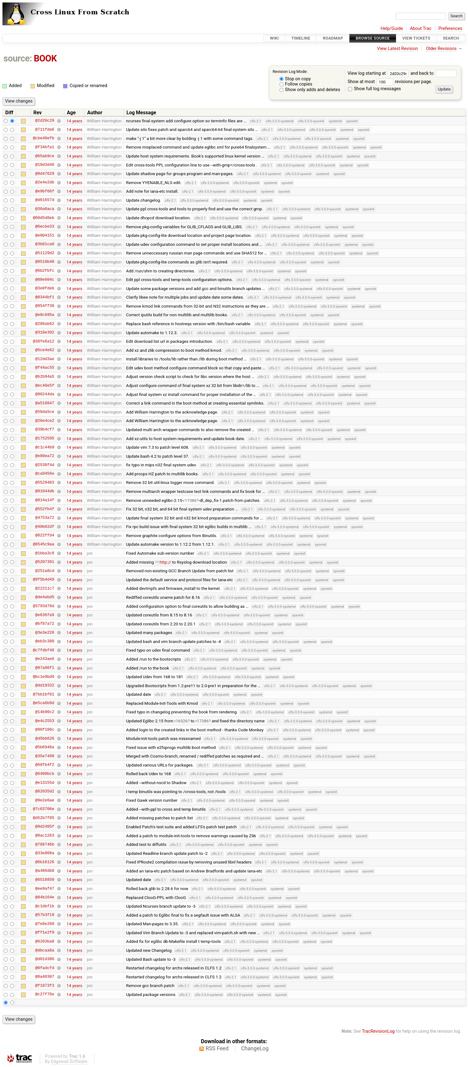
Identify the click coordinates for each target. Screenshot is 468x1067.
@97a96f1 (44, 668)
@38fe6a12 (43, 341)
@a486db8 (44, 871)
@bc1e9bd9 (43, 676)
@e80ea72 (44, 456)
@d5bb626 (44, 738)
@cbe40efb (43, 138)
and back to (434, 73)
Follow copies (296, 84)
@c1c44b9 (44, 447)
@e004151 (44, 235)
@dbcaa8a (44, 950)
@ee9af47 (44, 888)
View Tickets (416, 38)
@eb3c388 (44, 641)
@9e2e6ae (44, 800)
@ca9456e (44, 474)
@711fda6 (44, 129)
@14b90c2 (44, 712)
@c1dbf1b (44, 906)
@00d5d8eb (43, 218)
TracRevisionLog (378, 1031)
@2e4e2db (44, 182)
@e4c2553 (44, 721)
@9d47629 (44, 173)
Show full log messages (374, 88)
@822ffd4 (44, 535)
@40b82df (44, 526)
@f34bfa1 (44, 147)
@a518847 (44, 403)
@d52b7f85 (43, 818)
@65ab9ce (44, 156)
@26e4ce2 (44, 420)
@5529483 (44, 482)
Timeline (300, 38)
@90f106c (44, 730)
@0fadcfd (44, 968)
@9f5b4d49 (43, 579)
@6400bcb (44, 773)
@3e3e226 (44, 632)
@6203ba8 (44, 941)
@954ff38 (44, 306)
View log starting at (379, 73)
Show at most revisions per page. (389, 81)
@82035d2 (44, 791)
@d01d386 (44, 959)
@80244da (44, 394)
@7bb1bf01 (43, 694)
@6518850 (44, 879)
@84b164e (44, 897)
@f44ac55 (44, 368)
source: (17, 58)
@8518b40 (44, 262)
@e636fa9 (44, 615)
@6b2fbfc (44, 271)
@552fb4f (44, 509)
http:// (163, 562)
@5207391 (44, 562)
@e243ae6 (44, 659)
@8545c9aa (43, 544)
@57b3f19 (44, 915)
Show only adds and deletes (309, 89)
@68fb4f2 (44, 765)
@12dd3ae (44, 359)
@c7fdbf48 (43, 650)
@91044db (44, 491)
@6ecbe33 (44, 226)
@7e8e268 (44, 923)
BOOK (45, 58)
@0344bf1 (44, 297)
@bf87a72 (44, 624)
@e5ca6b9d (43, 703)
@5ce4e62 (44, 350)
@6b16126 (44, 862)
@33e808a (44, 853)
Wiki (274, 38)
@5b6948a (44, 747)
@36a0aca (44, 209)
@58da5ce (44, 412)
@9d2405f (44, 827)
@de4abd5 (44, 597)
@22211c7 (44, 588)
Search (451, 38)
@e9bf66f (44, 191)
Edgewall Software (69, 1061)
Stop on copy (295, 79)
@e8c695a (44, 314)
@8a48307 (44, 977)
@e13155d (44, 782)
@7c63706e (43, 809)
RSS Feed (217, 1048)
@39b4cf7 (44, 429)
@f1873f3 (44, 985)
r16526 (181, 720)
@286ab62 (44, 323)
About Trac (421, 28)
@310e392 (44, 332)
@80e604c (44, 279)
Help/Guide (392, 28)
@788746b (44, 844)
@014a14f (44, 500)
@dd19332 (44, 685)
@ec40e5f (44, 385)
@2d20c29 (44, 121)
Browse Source (373, 38)
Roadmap (333, 38)
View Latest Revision (397, 48)
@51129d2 (44, 253)
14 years (74, 120)
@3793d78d (43, 606)
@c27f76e (44, 994)
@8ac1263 (44, 835)
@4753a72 (44, 518)
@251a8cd (44, 570)
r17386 (190, 500)
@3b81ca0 (44, 244)
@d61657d (44, 200)
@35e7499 (44, 756)
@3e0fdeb (44, 288)
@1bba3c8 (44, 553)
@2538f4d (44, 465)
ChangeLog (255, 1048)
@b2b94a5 (44, 376)
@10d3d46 (44, 165)
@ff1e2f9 (44, 932)
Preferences (450, 28)
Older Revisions (441, 48)
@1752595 (44, 438)
